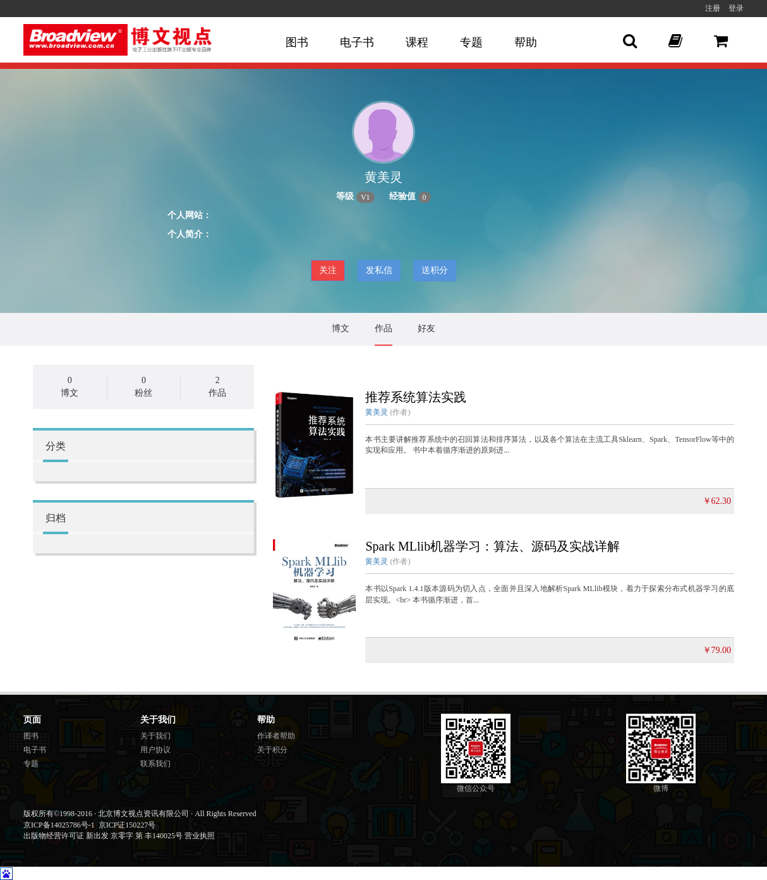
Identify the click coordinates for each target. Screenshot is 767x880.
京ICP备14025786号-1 (59, 825)
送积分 (434, 270)
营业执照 (199, 835)
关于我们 (155, 735)
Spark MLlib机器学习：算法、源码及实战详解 (492, 546)
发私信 (379, 270)
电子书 (357, 42)
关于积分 (272, 749)
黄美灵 (376, 412)
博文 (340, 328)
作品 (383, 328)
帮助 (525, 42)
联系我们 (155, 763)
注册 (712, 8)
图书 (297, 42)
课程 (417, 42)
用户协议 (155, 749)
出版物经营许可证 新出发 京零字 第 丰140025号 (103, 835)
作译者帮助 (276, 735)
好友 (426, 328)
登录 (736, 8)
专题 (471, 42)
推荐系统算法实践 (415, 397)
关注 (328, 270)
